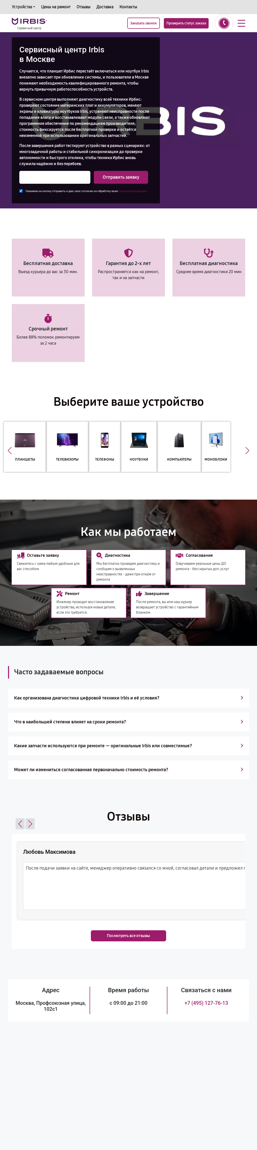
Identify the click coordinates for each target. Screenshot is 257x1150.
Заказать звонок (143, 23)
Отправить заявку (121, 177)
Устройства (22, 7)
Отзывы (83, 7)
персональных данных (132, 191)
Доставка (104, 7)
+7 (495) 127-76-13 (206, 1003)
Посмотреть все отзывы (128, 935)
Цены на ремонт (56, 7)
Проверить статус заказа (186, 23)
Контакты (128, 7)
